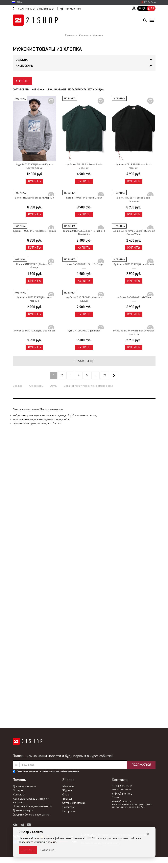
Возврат (18, 490)
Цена (49, 89)
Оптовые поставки (73, 503)
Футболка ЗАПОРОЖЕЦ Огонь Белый (133, 264)
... (95, 375)
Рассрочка (68, 511)
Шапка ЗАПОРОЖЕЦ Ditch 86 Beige (84, 264)
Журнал (67, 490)
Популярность (77, 89)
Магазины (68, 486)
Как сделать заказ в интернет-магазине (31, 501)
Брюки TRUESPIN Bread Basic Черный (34, 231)
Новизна (38, 89)
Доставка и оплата (24, 486)
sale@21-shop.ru (122, 501)
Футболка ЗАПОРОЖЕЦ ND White (134, 297)
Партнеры (68, 507)
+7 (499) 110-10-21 (25, 9)
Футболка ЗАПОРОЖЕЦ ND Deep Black (34, 330)
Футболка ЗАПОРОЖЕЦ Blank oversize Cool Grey (134, 332)
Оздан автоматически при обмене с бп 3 (88, 385)
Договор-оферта (23, 510)
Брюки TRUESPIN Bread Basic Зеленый (133, 199)
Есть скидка (96, 89)
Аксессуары (36, 385)
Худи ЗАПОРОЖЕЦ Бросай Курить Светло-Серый (34, 166)
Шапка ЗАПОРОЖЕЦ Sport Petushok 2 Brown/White (134, 233)
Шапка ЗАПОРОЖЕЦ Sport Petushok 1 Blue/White (84, 233)
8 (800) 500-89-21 (45, 9)
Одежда (17, 385)
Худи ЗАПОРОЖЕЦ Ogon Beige (84, 330)
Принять (28, 850)
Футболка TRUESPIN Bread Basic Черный (133, 166)
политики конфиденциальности (64, 472)
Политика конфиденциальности (32, 506)
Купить (34, 181)
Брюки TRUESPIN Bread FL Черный (34, 197)
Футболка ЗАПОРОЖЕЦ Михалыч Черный (34, 299)
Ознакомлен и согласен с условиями (48, 472)
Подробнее (47, 849)
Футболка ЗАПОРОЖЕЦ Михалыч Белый (84, 299)
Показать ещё (84, 360)
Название (60, 89)
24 (104, 375)
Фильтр (22, 80)
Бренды (67, 499)
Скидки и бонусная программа (31, 515)
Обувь (53, 385)
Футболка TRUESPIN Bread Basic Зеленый (84, 166)
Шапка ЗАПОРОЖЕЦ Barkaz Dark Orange (34, 266)
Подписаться (141, 465)
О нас (65, 495)
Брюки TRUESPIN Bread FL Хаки (84, 197)
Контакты (19, 495)
